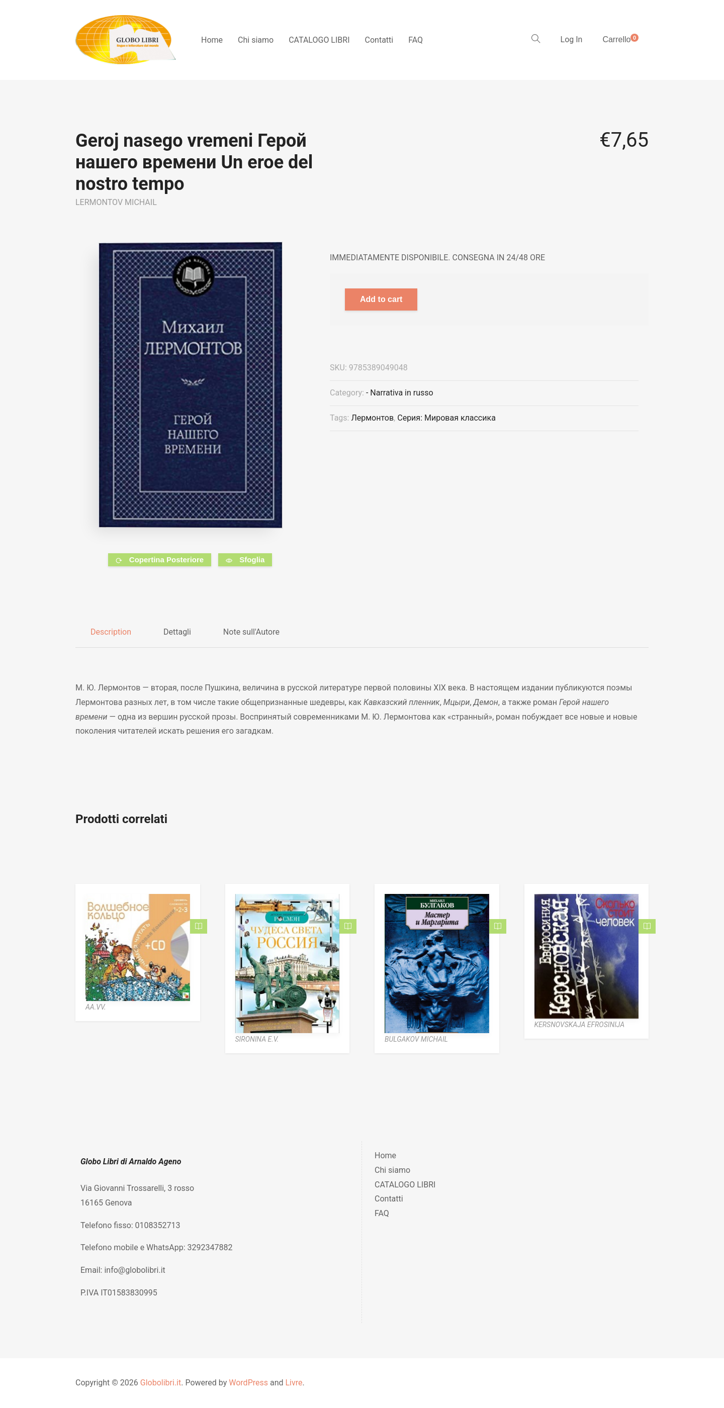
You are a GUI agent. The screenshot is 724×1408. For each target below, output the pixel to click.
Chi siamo (256, 40)
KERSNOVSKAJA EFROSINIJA (579, 1025)
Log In (572, 39)
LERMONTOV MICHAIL (116, 202)
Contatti (379, 40)
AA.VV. (95, 1007)
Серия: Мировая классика (446, 418)
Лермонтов (372, 418)
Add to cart (381, 299)
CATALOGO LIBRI (319, 40)
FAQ (415, 40)
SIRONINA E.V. (257, 1039)
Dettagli (177, 632)
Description (110, 632)
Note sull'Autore (251, 632)
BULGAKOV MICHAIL (416, 1039)
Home (212, 40)
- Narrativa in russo (399, 392)
